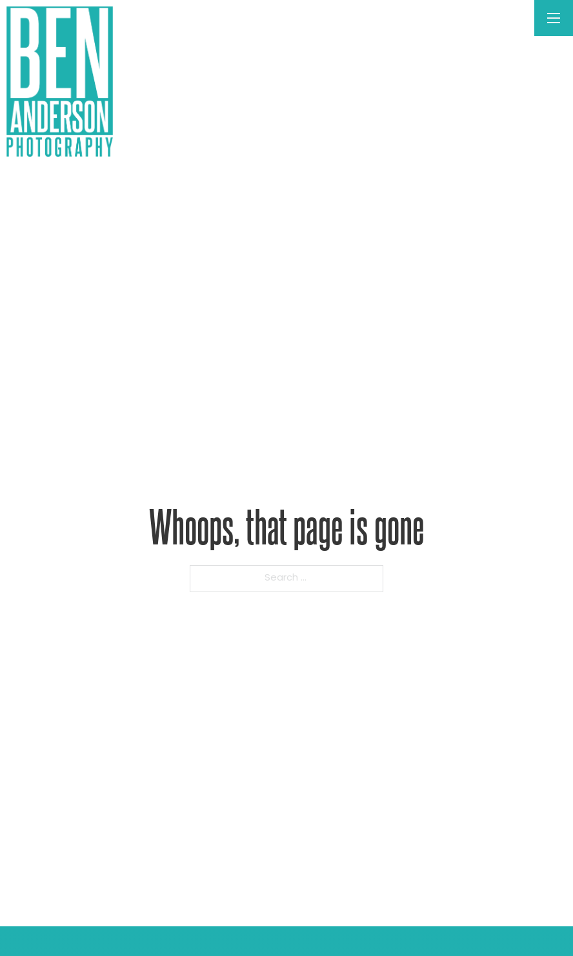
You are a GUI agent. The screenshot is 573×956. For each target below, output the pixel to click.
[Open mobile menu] (553, 18)
